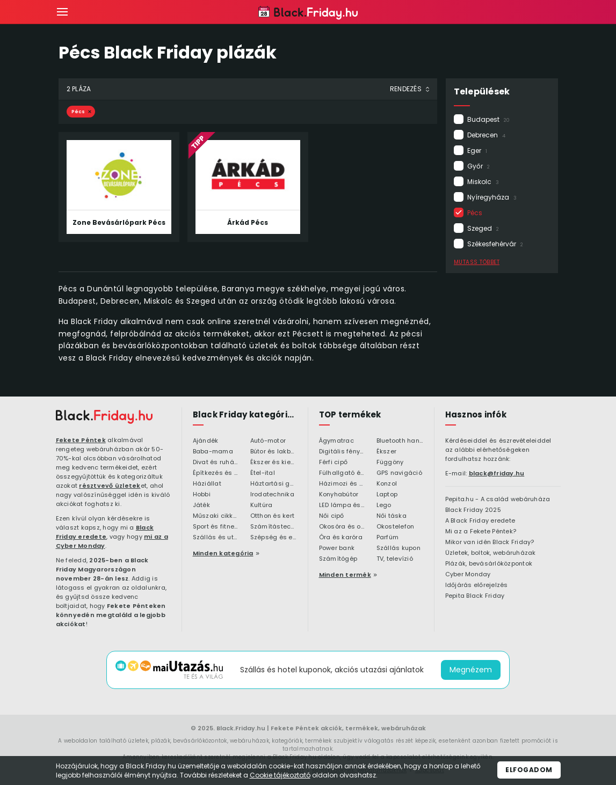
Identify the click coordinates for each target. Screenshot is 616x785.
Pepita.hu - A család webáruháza (497, 499)
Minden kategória (223, 553)
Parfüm (387, 537)
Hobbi (202, 494)
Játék (201, 505)
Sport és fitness (216, 527)
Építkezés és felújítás (216, 473)
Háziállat (207, 484)
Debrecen (486, 135)
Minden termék (345, 574)
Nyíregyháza (492, 197)
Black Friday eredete (105, 532)
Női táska (391, 516)
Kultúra (261, 505)
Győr (478, 166)
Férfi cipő (333, 462)
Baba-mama (213, 452)
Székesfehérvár (495, 243)
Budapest (488, 119)
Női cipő (331, 516)
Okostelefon (395, 527)
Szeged (483, 228)
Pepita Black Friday (475, 596)
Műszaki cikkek (216, 516)
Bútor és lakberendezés (273, 452)
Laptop (387, 494)
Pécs (478, 212)
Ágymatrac (336, 441)
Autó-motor (268, 441)
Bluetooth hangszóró (399, 441)
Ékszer (386, 452)
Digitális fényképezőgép (342, 452)
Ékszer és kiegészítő (273, 462)
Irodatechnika (272, 494)
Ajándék (206, 441)
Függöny (390, 462)
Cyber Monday (468, 574)
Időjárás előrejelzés (476, 585)
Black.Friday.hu (240, 728)
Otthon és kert (272, 516)
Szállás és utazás (216, 537)
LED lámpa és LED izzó (342, 505)
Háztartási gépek (273, 484)
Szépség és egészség (273, 537)
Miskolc (483, 181)
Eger (477, 150)
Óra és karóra (341, 537)
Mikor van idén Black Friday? (489, 542)
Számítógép (338, 559)
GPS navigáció (399, 473)
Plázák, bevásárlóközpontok (489, 564)
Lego (384, 505)
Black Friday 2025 (473, 510)
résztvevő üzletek (109, 485)
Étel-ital (262, 473)
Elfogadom (529, 769)
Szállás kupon (398, 548)
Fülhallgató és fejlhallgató (342, 473)
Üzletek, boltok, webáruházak (490, 553)
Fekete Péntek (81, 440)
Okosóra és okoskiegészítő (342, 527)
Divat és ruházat (216, 462)
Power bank (337, 548)
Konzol (386, 484)
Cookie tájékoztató (280, 775)
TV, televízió (394, 559)
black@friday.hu (497, 473)
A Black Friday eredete (480, 521)
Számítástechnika (273, 527)
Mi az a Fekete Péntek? (481, 531)
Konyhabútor (339, 494)
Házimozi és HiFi (342, 484)
